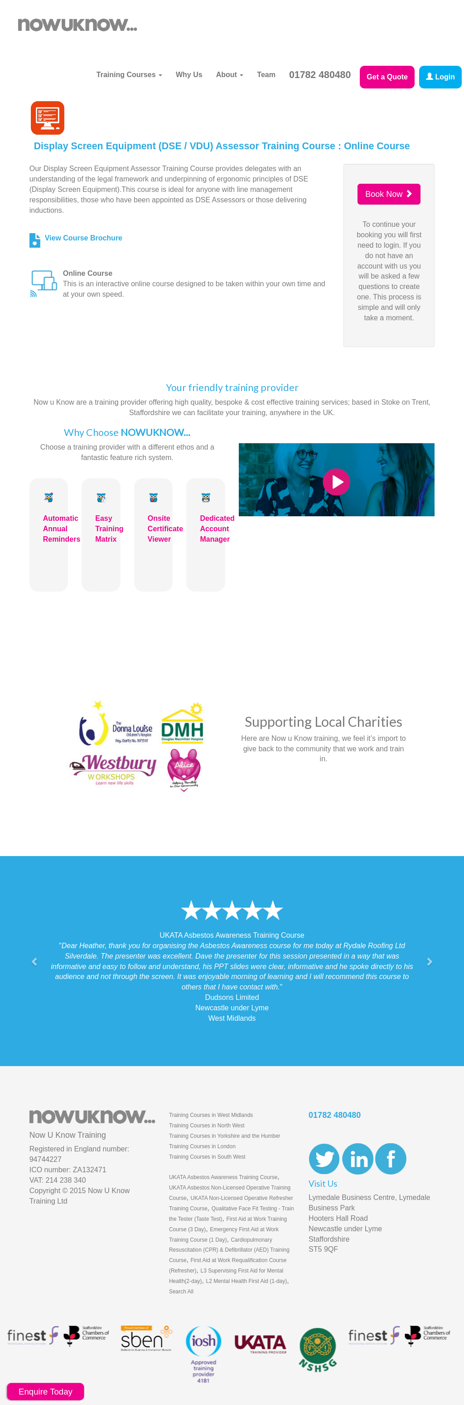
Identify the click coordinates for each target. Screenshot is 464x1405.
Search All (181, 1291)
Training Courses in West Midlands (211, 1115)
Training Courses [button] (129, 74)
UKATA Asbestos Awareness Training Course (223, 1177)
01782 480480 (320, 74)
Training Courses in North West (207, 1125)
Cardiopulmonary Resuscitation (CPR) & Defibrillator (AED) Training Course (229, 1250)
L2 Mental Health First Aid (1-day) (246, 1281)
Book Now (389, 194)
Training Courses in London (202, 1146)
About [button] (230, 74)
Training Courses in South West (207, 1157)
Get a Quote (387, 77)
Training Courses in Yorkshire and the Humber (224, 1136)
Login (440, 77)
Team (266, 74)
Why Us (189, 74)
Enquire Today (45, 1391)
